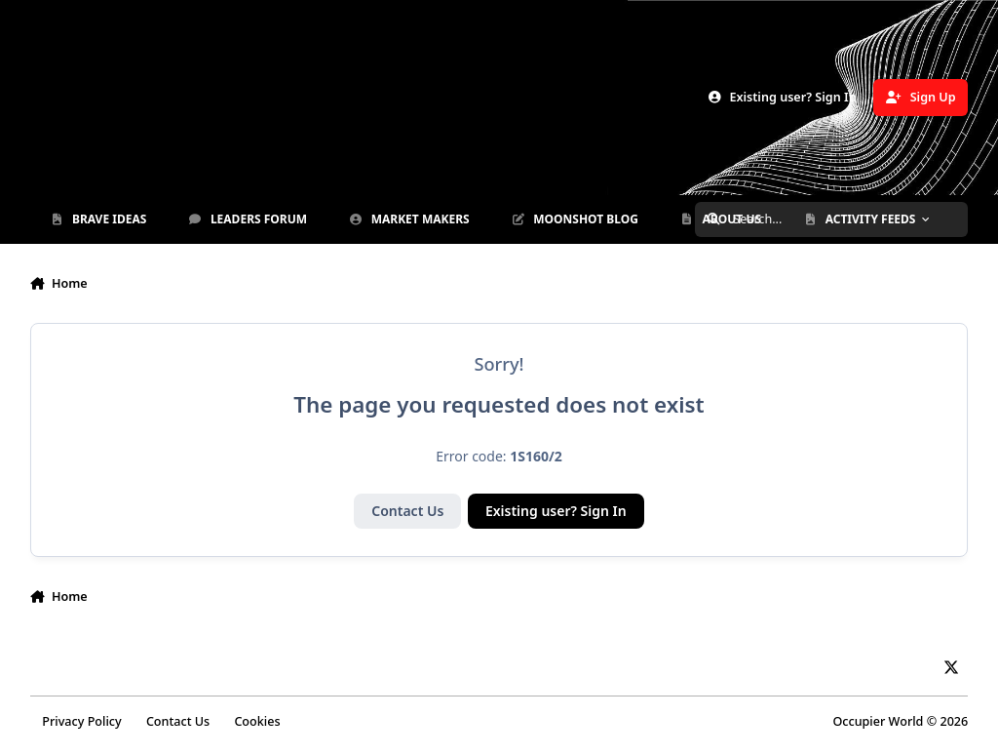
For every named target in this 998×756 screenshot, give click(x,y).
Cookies (257, 721)
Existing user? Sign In (556, 510)
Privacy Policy (81, 721)
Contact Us (407, 510)
